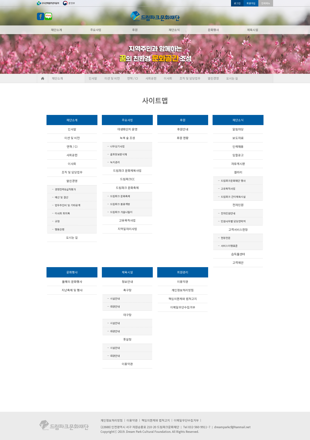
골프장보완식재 (118, 154)
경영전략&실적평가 (65, 189)
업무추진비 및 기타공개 (67, 205)
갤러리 (238, 172)
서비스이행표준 (229, 246)
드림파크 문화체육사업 (127, 170)
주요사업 (95, 29)
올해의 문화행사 (72, 281)
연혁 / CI (132, 78)
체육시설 (252, 29)
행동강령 (59, 229)
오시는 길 (232, 78)
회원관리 (182, 272)
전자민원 (238, 205)
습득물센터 (238, 254)
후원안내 (182, 129)
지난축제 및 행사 (72, 290)
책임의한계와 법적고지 (182, 298)
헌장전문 (225, 238)
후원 (135, 29)
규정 (57, 221)
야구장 (127, 315)
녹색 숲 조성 (127, 138)
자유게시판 (238, 163)
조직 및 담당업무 (190, 78)
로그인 (237, 3)
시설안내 (115, 298)
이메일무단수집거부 (182, 307)
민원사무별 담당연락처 (233, 221)
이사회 (168, 78)
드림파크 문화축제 (127, 187)
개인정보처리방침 (183, 290)
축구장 (127, 290)
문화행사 (213, 29)
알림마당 (238, 129)
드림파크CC (127, 179)
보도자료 (238, 138)
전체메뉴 (265, 3)
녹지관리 (115, 162)
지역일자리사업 (127, 229)
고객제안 (238, 262)
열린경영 (213, 78)
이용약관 (127, 364)
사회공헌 (150, 78)
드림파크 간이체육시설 (233, 197)
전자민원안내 (228, 213)
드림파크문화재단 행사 (233, 180)
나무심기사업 (117, 146)
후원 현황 (183, 138)
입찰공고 (238, 155)
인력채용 (238, 146)
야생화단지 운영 (127, 129)
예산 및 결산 (61, 197)
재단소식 (174, 29)
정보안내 (127, 281)
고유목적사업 (127, 220)
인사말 (93, 78)
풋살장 (127, 339)
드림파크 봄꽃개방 (120, 204)
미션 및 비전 (112, 78)
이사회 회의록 (62, 213)
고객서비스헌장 (238, 229)
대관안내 (115, 306)
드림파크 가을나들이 (121, 212)
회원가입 (251, 3)
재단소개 (56, 29)
